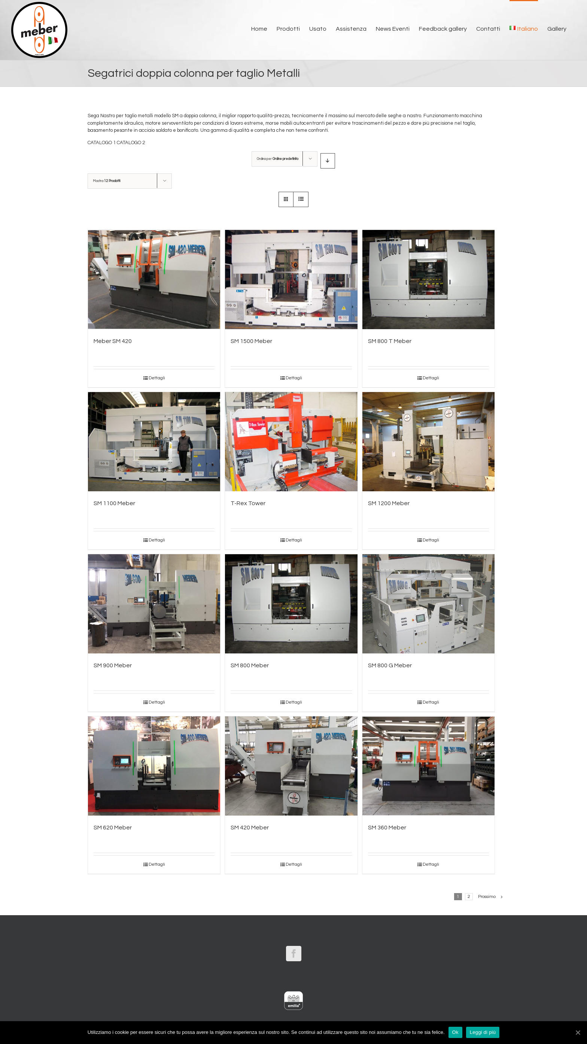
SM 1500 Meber (251, 341)
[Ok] (577, 1032)
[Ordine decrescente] (327, 161)
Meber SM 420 (113, 341)
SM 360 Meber (387, 828)
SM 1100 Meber (114, 503)
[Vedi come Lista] (301, 199)
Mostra (106, 181)
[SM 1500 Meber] (291, 279)
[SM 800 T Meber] (428, 279)
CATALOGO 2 (131, 142)
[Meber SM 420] (154, 279)
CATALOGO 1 (102, 142)
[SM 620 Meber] (154, 766)
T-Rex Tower (248, 503)
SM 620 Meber (113, 828)
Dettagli (157, 378)
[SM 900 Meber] (154, 603)
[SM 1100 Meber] (154, 441)
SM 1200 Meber (389, 503)
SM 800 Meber (250, 665)
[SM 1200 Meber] (428, 441)
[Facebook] (293, 953)
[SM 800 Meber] (291, 603)
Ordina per (277, 159)
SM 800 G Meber (390, 665)
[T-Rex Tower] (291, 441)
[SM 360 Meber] (428, 766)
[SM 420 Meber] (291, 766)
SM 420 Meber (250, 828)
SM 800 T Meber (389, 341)
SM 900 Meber (113, 665)
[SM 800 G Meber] (428, 603)
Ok (455, 1032)
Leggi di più (483, 1032)
